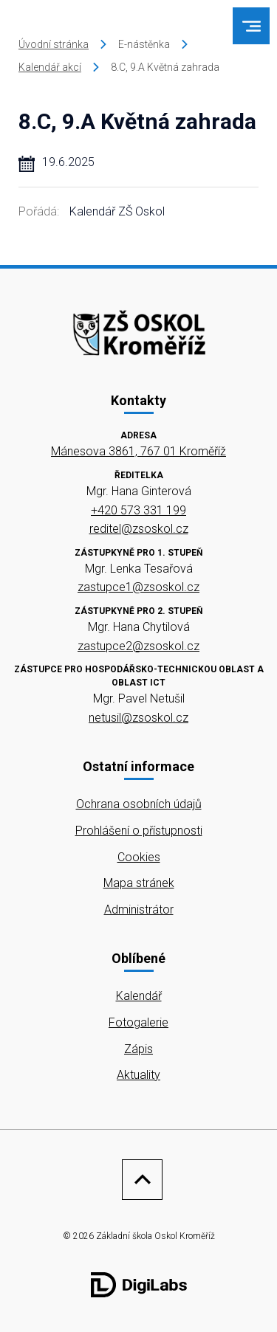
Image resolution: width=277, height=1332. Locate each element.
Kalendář (139, 996)
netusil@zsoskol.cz (138, 718)
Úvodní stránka (53, 44)
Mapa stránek (138, 883)
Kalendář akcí (49, 67)
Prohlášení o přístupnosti (138, 831)
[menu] (251, 26)
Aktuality (138, 1075)
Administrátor (139, 910)
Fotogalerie (138, 1022)
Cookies (138, 857)
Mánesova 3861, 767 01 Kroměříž (138, 451)
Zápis (138, 1049)
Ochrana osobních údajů (139, 804)
